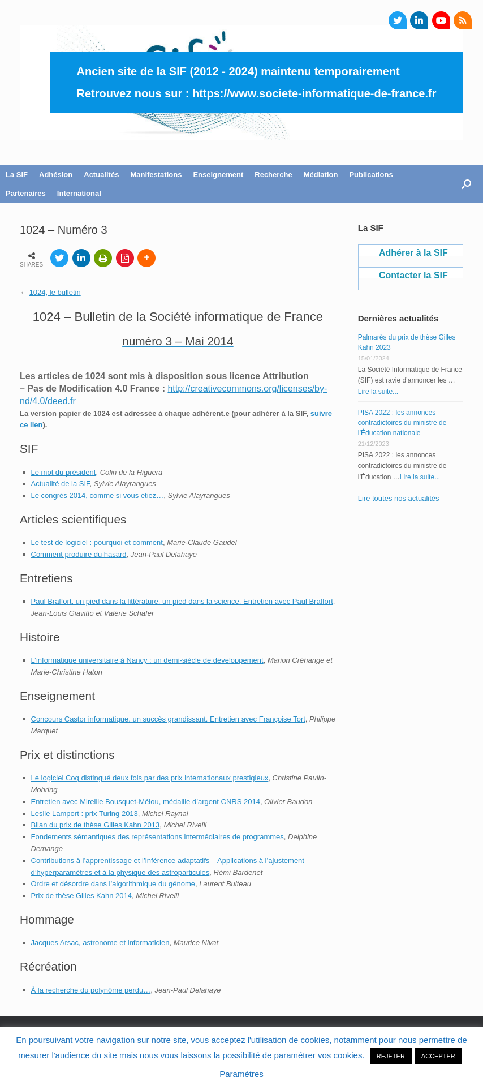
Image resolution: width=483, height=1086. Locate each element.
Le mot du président (63, 472)
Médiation (321, 174)
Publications (371, 174)
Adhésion (55, 174)
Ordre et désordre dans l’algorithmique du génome (113, 883)
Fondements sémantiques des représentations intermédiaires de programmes (157, 836)
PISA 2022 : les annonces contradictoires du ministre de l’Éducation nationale (402, 423)
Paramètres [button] (241, 1074)
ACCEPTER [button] (438, 1056)
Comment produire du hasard (79, 554)
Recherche (273, 174)
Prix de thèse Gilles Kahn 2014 (81, 895)
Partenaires (26, 193)
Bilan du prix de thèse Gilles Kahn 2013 (95, 825)
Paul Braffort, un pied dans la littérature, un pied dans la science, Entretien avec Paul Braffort (182, 601)
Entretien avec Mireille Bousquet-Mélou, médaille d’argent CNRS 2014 (145, 801)
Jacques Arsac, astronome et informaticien (100, 942)
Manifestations (156, 174)
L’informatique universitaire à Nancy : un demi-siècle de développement (147, 660)
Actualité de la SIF (60, 483)
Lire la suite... (378, 392)
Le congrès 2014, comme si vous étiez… (97, 495)
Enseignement (218, 174)
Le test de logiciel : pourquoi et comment (97, 542)
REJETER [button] (391, 1056)
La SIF (17, 174)
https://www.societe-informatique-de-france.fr (314, 93)
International (79, 193)
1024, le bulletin (55, 292)
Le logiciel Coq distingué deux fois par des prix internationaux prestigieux (150, 778)
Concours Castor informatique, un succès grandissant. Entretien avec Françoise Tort (168, 719)
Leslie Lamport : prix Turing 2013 (84, 813)
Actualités (101, 174)
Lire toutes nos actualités (398, 498)
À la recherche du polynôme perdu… (91, 990)
